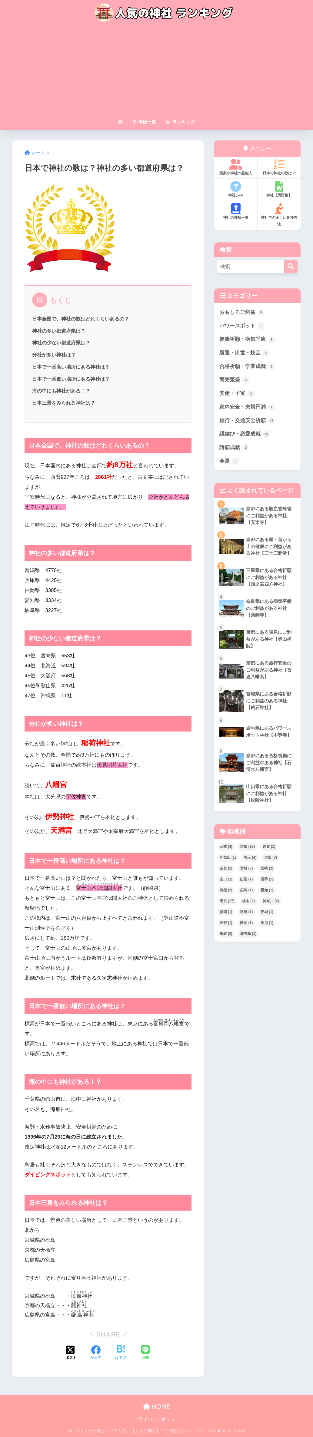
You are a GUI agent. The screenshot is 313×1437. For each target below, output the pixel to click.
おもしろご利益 (242, 312)
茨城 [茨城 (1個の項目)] (267, 912)
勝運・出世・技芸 (244, 353)
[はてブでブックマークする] (120, 1353)
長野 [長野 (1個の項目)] (226, 923)
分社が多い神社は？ (54, 354)
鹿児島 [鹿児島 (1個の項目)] (248, 934)
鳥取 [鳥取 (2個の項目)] (226, 934)
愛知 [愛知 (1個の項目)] (267, 890)
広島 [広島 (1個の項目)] (246, 890)
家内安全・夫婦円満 (247, 407)
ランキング (180, 121)
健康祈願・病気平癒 (247, 339)
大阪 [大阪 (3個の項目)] (270, 857)
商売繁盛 (234, 380)
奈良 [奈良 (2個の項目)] (226, 868)
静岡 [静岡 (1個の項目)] (246, 923)
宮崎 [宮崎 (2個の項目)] (267, 868)
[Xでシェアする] (70, 1353)
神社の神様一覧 (235, 211)
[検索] (291, 266)
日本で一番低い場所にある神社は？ (71, 379)
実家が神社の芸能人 (235, 167)
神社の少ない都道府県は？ (61, 342)
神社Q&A (235, 189)
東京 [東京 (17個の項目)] (227, 901)
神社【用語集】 (279, 189)
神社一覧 (144, 121)
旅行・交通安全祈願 (247, 420)
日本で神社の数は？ (279, 167)
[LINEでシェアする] (145, 1353)
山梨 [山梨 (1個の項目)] (246, 879)
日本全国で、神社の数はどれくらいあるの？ (80, 318)
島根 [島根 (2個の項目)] (226, 890)
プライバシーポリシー (156, 1419)
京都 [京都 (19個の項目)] (247, 846)
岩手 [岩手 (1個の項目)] (267, 879)
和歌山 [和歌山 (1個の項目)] (228, 857)
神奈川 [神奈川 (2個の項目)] (271, 901)
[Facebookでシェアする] (95, 1353)
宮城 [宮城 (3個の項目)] (246, 868)
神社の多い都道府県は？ (58, 331)
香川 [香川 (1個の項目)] (267, 923)
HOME (156, 1406)
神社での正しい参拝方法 (279, 214)
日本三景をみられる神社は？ (63, 403)
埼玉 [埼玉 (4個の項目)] (250, 857)
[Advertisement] (156, 70)
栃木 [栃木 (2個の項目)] (248, 901)
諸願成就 (234, 447)
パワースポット (242, 326)
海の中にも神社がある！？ (61, 390)
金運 (229, 461)
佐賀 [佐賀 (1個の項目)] (269, 846)
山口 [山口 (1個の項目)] (226, 879)
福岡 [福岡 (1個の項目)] (226, 912)
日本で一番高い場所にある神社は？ (71, 367)
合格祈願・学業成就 (247, 366)
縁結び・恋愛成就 (244, 434)
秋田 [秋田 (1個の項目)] (246, 912)
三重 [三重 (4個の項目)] (226, 846)
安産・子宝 (237, 393)
